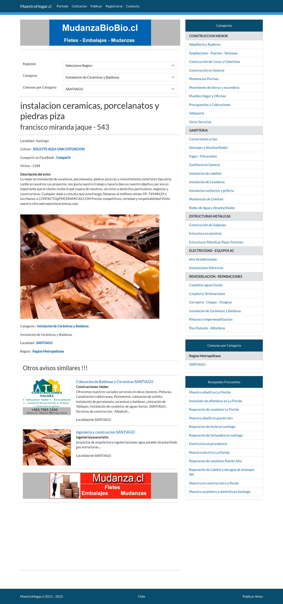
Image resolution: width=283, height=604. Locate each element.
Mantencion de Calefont (206, 199)
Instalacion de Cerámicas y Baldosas (63, 326)
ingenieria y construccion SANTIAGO (105, 432)
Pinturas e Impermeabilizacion (210, 319)
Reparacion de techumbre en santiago (216, 435)
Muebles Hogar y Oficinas (207, 96)
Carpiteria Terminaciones (207, 294)
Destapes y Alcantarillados (208, 147)
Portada (62, 6)
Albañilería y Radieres (205, 44)
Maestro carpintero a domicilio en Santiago (219, 492)
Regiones (29, 64)
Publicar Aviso (253, 596)
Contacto (132, 6)
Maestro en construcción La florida (214, 483)
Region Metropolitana (48, 351)
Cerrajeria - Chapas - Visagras (210, 302)
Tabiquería (196, 113)
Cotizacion (79, 6)
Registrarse (114, 6)
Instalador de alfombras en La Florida (215, 401)
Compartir (63, 157)
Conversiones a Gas (203, 139)
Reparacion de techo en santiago (212, 426)
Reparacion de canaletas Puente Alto (215, 461)
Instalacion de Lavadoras (207, 182)
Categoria (30, 75)
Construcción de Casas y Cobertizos (214, 62)
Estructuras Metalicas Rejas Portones (216, 242)
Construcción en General (206, 70)
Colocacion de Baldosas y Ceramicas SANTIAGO (114, 381)
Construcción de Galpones (207, 225)
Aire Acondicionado (203, 259)
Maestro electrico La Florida (209, 452)
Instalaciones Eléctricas (206, 268)
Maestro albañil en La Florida (210, 392)
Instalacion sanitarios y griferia (211, 190)
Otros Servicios (200, 122)
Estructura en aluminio (205, 233)
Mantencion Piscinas (204, 79)
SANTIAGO (44, 343)
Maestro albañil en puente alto (211, 418)
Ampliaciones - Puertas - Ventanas (213, 53)
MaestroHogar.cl (36, 6)
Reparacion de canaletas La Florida (214, 409)
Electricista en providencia (208, 444)
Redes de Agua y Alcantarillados (212, 208)
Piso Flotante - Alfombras (207, 328)
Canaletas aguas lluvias (206, 285)
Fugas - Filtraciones (203, 156)
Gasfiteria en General (204, 165)
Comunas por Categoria (40, 87)
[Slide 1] (100, 312)
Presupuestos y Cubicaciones (210, 105)
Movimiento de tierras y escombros (214, 87)
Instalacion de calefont (205, 173)
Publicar (96, 6)
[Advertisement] (100, 536)
